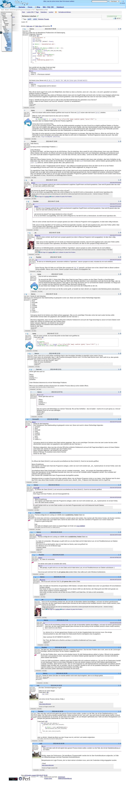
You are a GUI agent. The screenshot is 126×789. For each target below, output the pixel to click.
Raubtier (37, 241)
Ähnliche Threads (43, 19)
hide (27, 26)
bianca (33, 189)
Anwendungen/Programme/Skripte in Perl (22, 9)
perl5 (29, 19)
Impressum (61, 785)
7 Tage (36, 12)
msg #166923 (80, 532)
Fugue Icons (48, 787)
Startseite (22, 7)
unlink (35, 19)
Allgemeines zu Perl (42, 9)
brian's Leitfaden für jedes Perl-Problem (61, 202)
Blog (37, 7)
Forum (30, 7)
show (40, 26)
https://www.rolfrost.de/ (45, 710)
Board (7, 9)
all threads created (35, 783)
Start (2, 9)
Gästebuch (60, 7)
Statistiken (44, 12)
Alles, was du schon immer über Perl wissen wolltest (58, 1)
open (31, 26)
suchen (51, 12)
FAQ (48, 7)
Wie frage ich (39, 202)
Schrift (122, 3)
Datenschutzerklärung (65, 787)
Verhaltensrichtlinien (64, 12)
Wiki (44, 7)
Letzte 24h (30, 12)
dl (37, 36)
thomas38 (36, 494)
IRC (52, 7)
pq (33, 210)
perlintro (47, 202)
